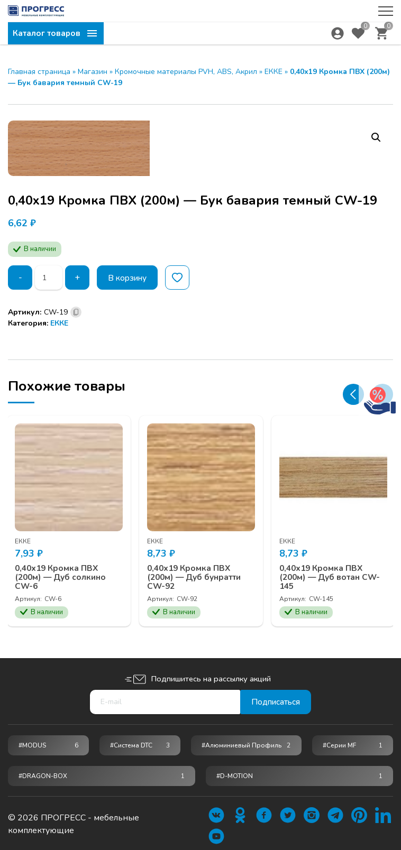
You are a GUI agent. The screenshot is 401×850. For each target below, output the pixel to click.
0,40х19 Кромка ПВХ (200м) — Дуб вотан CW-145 (332, 575)
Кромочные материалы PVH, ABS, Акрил (186, 72)
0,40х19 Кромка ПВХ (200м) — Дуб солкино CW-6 (63, 575)
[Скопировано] (75, 312)
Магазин (92, 72)
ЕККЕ (273, 72)
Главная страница (39, 72)
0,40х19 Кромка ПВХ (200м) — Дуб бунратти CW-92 (197, 575)
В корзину (129, 277)
